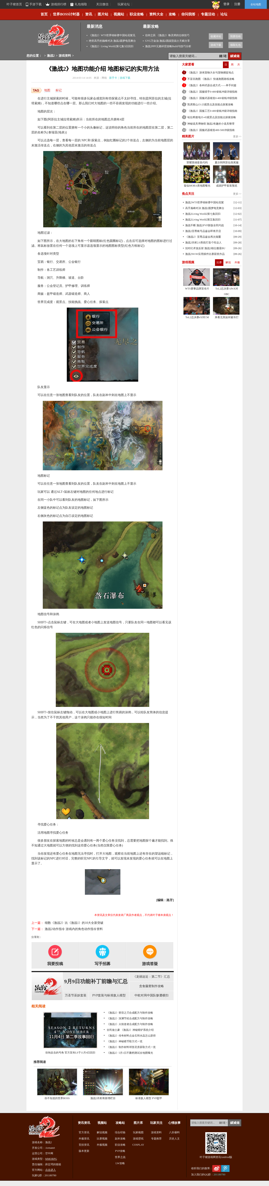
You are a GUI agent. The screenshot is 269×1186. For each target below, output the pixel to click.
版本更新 (84, 1150)
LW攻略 (120, 1163)
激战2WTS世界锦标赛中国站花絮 (204, 202)
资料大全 (156, 14)
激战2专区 (53, 36)
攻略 (172, 14)
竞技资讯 (84, 1144)
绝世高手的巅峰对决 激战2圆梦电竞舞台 (112, 40)
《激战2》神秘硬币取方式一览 (124, 1041)
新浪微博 (216, 1168)
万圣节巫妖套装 (75, 995)
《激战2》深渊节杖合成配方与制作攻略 (130, 1018)
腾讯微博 (225, 1168)
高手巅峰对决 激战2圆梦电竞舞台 (204, 208)
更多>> (237, 136)
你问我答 (188, 14)
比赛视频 (102, 1138)
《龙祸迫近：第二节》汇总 (151, 976)
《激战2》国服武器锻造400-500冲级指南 (211, 130)
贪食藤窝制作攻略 (151, 986)
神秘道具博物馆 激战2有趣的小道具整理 (210, 123)
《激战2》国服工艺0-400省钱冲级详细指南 (212, 110)
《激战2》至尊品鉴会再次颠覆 (203, 236)
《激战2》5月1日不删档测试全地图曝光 (130, 1052)
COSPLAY (138, 1144)
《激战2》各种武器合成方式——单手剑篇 (211, 85)
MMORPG (51, 1158)
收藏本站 (216, 36)
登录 (226, 4)
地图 (47, 90)
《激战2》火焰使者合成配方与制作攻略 (130, 1024)
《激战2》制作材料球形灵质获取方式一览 (131, 1047)
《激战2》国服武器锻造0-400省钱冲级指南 (212, 98)
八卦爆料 (174, 1132)
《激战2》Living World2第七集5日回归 (111, 46)
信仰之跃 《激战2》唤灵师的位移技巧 (167, 35)
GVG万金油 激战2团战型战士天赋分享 (167, 40)
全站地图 (255, 4)
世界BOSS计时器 (66, 14)
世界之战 (120, 1157)
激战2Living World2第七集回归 (202, 213)
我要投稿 (235, 36)
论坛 (223, 14)
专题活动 (208, 14)
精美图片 (188, 136)
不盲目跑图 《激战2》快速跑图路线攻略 (210, 78)
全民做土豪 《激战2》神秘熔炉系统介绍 (130, 1029)
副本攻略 (120, 1138)
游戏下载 (216, 45)
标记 (59, 90)
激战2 (51, 55)
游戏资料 (65, 55)
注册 (237, 4)
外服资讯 (84, 1138)
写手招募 (102, 964)
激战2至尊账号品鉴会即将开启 (203, 231)
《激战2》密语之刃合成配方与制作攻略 (130, 1012)
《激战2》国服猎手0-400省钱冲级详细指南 (212, 91)
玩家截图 (138, 1132)
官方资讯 (84, 1132)
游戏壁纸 (138, 1138)
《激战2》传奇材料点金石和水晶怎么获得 (131, 1035)
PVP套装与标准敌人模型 (109, 995)
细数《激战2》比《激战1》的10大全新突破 (74, 923)
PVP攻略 (120, 1150)
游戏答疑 (150, 964)
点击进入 (50, 1169)
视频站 (119, 14)
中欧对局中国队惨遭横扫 (151, 995)
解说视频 (102, 1132)
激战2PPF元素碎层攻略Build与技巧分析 (168, 46)
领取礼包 (235, 45)
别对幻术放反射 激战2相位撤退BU (205, 248)
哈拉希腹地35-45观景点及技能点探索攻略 (211, 117)
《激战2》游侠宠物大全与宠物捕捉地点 (210, 72)
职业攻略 (137, 14)
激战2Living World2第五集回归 (202, 219)
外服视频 (102, 1144)
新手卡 (113, 77)
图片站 (103, 14)
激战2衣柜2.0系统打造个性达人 (203, 242)
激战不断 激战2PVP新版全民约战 (204, 225)
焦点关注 (188, 193)
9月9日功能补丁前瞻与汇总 (96, 981)
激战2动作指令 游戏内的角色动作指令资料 (74, 929)
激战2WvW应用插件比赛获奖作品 (205, 254)
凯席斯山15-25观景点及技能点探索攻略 (210, 104)
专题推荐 (156, 1138)
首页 (44, 14)
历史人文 (174, 1138)
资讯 (88, 14)
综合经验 (120, 1132)
